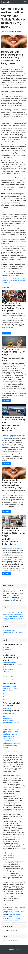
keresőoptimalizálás (8, 720)
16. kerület (9, 916)
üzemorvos (6, 668)
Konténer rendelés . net (9, 854)
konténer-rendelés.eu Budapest (11, 749)
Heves (19, 614)
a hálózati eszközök (14, 554)
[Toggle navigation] (25, 2)
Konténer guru (6, 852)
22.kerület (9, 920)
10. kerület (5, 913)
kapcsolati (12, 600)
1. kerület (10, 907)
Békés (16, 611)
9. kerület (21, 911)
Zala (18, 620)
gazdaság (14, 630)
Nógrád (5, 618)
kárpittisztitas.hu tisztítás (9, 736)
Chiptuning (6, 694)
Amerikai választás (8, 680)
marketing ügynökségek (9, 686)
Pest (8, 618)
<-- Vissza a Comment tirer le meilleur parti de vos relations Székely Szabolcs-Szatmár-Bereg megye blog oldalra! (13, 280)
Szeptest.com (7, 724)
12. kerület (17, 913)
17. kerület (15, 916)
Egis (4, 634)
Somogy (12, 618)
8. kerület (15, 911)
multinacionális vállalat (9, 632)
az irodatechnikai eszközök (12, 548)
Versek (4, 666)
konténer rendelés (8, 669)
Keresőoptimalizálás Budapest (11, 722)
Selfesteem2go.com (8, 713)
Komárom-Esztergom (17, 616)
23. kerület (15, 920)
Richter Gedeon (19, 632)
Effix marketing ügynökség (10, 745)
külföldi (4, 438)
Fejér (19, 613)
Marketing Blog (6, 2)
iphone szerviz (7, 708)
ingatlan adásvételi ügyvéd (10, 734)
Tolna (7, 620)
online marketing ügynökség (10, 688)
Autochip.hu (6, 652)
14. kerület (17, 914)
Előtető (4, 651)
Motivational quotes (8, 715)
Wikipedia (5, 699)
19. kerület (11, 918)
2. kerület (15, 907)
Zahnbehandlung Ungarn (9, 662)
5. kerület (9, 909)
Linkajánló (17, 949)
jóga (8, 671)
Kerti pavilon (6, 647)
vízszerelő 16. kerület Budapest (11, 729)
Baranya (12, 611)
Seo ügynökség (18, 918)
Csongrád (15, 613)
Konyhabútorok (7, 649)
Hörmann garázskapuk (9, 740)
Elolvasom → (6, 333)
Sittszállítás (6, 859)
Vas (10, 620)
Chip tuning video (7, 697)
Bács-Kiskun (6, 611)
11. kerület (11, 913)
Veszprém (14, 620)
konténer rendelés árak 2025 (10, 731)
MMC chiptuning (7, 717)
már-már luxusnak (17, 559)
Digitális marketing (8, 718)
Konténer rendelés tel (8, 855)
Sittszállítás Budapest (8, 857)
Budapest (10, 613)
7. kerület (10, 911)
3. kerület (21, 907)
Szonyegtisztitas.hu (8, 742)
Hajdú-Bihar (14, 614)
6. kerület (14, 909)
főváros (10, 630)
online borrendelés (8, 690)
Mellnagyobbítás (7, 733)
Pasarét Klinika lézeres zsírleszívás (12, 743)
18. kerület (22, 916)
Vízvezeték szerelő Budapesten (11, 738)
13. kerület (11, 914)
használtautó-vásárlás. (8, 437)
